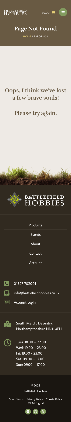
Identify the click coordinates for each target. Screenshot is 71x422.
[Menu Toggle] (63, 12)
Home (27, 36)
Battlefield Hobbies (35, 391)
